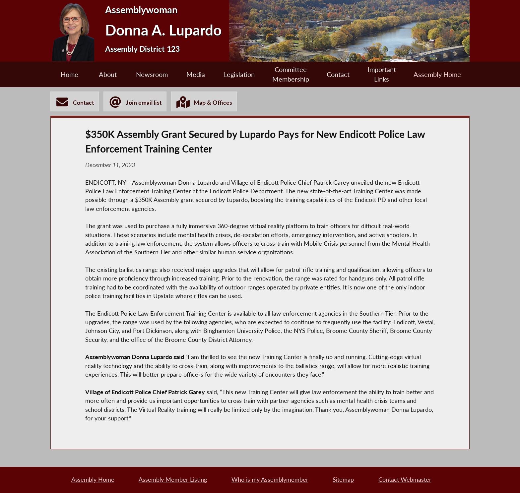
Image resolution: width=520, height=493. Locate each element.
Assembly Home (437, 74)
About (108, 74)
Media (195, 74)
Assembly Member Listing (173, 479)
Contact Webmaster (404, 479)
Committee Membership (290, 74)
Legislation (239, 74)
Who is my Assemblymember (269, 479)
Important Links (381, 74)
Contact (338, 74)
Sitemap (343, 479)
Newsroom (152, 74)
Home (69, 74)
